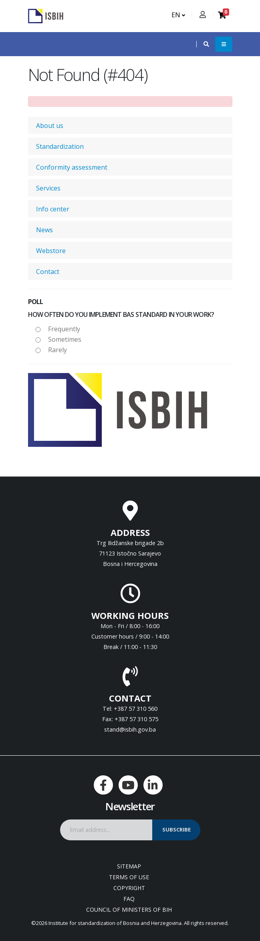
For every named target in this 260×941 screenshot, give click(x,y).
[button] (202, 44)
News (44, 229)
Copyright (129, 888)
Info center (52, 209)
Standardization (60, 146)
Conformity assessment (71, 167)
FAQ (129, 898)
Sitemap (129, 866)
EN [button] (178, 14)
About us (49, 125)
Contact (47, 271)
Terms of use (129, 877)
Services (48, 188)
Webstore (51, 250)
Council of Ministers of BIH (129, 909)
